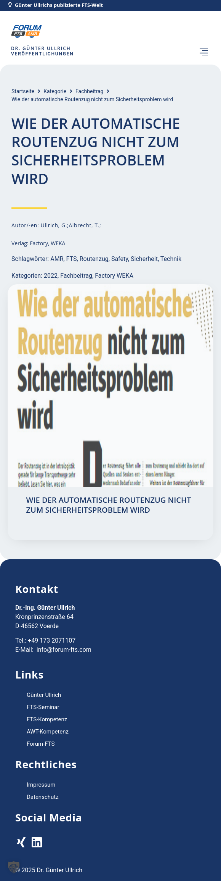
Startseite (22, 91)
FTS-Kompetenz (47, 719)
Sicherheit (144, 258)
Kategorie (54, 91)
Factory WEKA (114, 275)
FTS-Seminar (43, 707)
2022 (51, 275)
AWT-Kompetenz (48, 731)
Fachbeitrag (89, 91)
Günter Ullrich (44, 695)
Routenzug (94, 258)
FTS (71, 258)
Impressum (41, 784)
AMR (56, 258)
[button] (203, 52)
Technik (170, 258)
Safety (119, 258)
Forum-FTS (41, 743)
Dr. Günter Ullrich (40, 48)
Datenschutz (43, 797)
